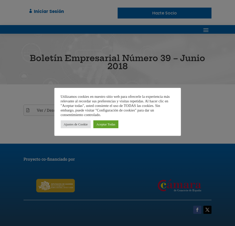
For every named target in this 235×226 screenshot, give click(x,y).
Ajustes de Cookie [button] (76, 124)
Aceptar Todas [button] (105, 124)
